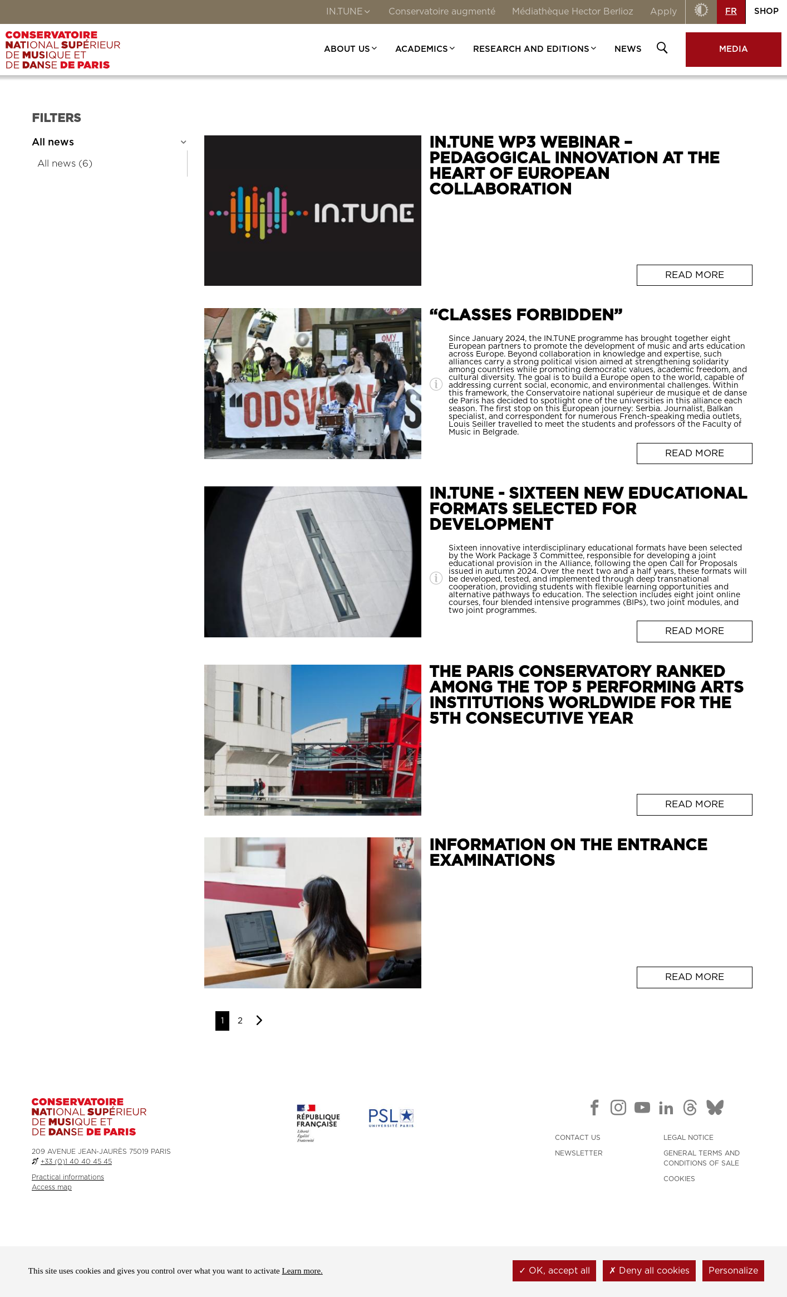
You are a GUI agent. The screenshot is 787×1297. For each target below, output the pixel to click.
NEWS (628, 49)
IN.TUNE (349, 12)
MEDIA (733, 49)
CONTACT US (578, 1209)
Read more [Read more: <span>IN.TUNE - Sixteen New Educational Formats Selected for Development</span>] (694, 703)
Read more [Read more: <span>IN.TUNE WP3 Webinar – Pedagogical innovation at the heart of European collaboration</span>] (694, 346)
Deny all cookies (649, 1270)
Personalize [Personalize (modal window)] (733, 1270)
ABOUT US (351, 49)
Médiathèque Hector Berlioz (572, 11)
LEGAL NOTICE (688, 1209)
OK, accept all (554, 1270)
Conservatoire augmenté (441, 11)
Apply (663, 11)
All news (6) (64, 234)
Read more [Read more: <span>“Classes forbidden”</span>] (694, 524)
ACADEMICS (425, 49)
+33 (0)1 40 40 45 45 (76, 1233)
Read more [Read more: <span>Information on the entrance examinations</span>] (694, 1049)
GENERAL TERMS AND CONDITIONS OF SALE (701, 1230)
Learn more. (302, 1270)
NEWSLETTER (579, 1225)
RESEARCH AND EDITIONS (535, 49)
